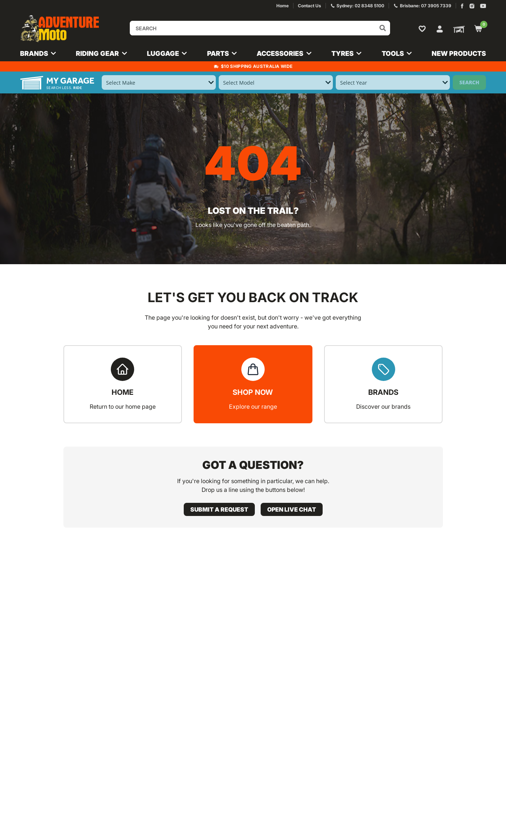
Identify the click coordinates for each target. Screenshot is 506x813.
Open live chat (291, 509)
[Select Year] (393, 82)
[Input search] (260, 28)
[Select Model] (276, 82)
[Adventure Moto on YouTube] (483, 6)
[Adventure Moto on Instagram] (472, 6)
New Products (459, 53)
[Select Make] (159, 82)
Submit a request (219, 509)
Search (469, 82)
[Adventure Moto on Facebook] (462, 6)
